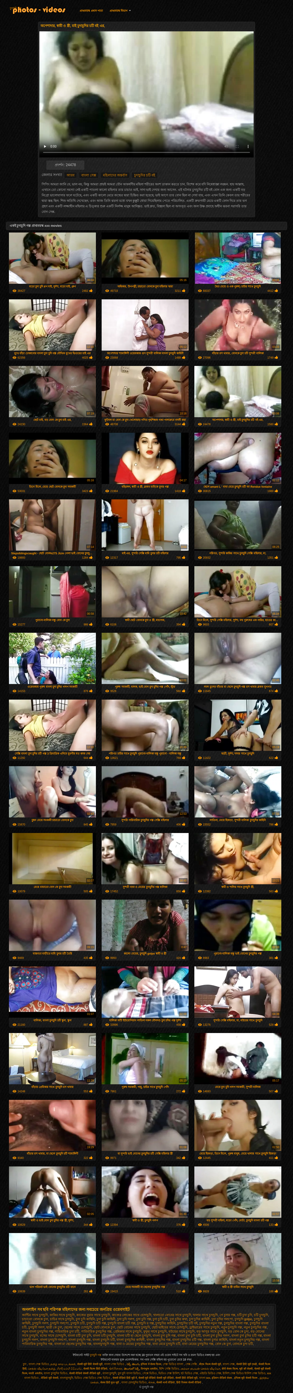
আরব (70, 175)
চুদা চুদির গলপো (222, 1319)
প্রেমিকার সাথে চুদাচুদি (127, 1331)
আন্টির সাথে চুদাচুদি (35, 1315)
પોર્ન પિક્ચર (115, 1368)
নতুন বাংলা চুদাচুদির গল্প (37, 1331)
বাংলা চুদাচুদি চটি (103, 1340)
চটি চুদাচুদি (261, 1315)
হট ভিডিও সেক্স (189, 1373)
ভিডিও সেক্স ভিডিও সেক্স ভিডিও (92, 1377)
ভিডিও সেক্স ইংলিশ (168, 1373)
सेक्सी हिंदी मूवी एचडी (246, 1364)
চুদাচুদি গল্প (15, 8)
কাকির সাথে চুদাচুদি (62, 1315)
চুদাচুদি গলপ (40, 1323)
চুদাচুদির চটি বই (144, 175)
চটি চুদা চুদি (244, 1315)
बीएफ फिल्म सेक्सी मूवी (210, 1364)
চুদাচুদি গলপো (59, 1323)
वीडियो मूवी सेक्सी (49, 1377)
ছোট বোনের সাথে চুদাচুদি (133, 1327)
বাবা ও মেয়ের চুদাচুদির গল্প (133, 1344)
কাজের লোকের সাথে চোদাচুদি (132, 1315)
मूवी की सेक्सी (246, 1368)
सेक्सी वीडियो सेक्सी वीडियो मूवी (85, 1373)
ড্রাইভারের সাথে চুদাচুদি (204, 1327)
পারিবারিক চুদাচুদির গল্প (96, 1331)
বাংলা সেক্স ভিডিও (39, 1364)
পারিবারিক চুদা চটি (67, 1331)
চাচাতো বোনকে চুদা (35, 1319)
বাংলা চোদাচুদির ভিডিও (134, 1382)
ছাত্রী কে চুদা (54, 1327)
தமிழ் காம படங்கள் (63, 1364)
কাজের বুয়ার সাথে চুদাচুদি (93, 1315)
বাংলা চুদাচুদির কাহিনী (131, 1340)
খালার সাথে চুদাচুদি (205, 1315)
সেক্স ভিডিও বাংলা (173, 1364)
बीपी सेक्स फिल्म (230, 1368)
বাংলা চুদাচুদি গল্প (79, 1340)
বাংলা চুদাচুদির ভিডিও (56, 1373)
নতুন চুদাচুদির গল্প (255, 1327)
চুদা (25, 1364)
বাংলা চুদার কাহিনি (215, 1340)
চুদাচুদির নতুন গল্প (210, 1323)
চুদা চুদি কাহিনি (85, 1319)
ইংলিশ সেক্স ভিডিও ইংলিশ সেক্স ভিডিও (244, 1373)
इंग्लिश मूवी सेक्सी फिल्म (246, 1377)
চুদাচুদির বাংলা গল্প (236, 1323)
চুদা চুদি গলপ (125, 1319)
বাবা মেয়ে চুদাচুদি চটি (166, 1344)
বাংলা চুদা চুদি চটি (189, 1335)
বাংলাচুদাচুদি (66, 1377)
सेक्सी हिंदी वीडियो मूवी (186, 1377)
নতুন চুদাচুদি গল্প (231, 1327)
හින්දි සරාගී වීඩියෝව (69, 1368)
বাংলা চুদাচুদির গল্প (158, 1340)
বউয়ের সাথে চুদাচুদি (181, 1331)
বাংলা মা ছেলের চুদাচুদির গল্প (73, 1344)
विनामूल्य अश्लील (149, 1368)
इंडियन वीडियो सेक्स (222, 1377)
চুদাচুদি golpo (243, 1319)
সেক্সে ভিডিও (149, 1373)
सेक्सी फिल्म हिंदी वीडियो (95, 1368)
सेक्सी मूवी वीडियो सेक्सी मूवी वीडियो (156, 1377)
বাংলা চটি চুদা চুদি (79, 1335)
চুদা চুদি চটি (160, 1319)
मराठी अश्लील (35, 1373)
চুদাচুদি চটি (78, 1323)
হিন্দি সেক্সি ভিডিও (169, 1368)
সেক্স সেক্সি (191, 1364)
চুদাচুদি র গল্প (145, 1323)
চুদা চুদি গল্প (143, 1319)
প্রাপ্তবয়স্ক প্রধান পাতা (91, 10)
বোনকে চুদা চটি (243, 1344)
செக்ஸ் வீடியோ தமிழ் (41, 1368)
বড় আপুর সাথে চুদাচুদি (211, 1331)
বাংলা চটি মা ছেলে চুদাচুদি (134, 1335)
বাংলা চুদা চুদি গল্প (164, 1335)
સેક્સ (151, 1382)
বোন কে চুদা (223, 1344)
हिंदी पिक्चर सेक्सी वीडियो (189, 1382)
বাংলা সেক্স (88, 175)
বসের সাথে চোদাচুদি (53, 1335)
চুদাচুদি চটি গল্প (96, 1323)
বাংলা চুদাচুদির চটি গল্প (187, 1340)
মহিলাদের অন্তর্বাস (115, 175)
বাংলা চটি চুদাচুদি (104, 1335)
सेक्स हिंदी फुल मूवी (110, 1382)
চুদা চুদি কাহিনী (106, 1319)
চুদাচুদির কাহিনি (165, 1323)
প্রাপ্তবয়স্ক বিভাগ (119, 10)
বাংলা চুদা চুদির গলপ (216, 1335)
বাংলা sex (204, 1377)
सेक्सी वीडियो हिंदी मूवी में (125, 1377)
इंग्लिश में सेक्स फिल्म (151, 1364)
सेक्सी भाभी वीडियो (165, 1382)
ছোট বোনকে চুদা (104, 1327)
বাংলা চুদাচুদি (109, 1373)
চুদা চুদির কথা (178, 1319)
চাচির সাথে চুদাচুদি (62, 1319)
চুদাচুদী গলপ (36, 1327)
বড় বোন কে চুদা (238, 1331)
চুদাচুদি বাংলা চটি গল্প (121, 1323)
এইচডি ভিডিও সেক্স (210, 1373)
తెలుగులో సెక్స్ (131, 1368)
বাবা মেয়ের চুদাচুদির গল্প (197, 1344)
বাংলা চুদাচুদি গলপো (53, 1340)
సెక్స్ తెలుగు (133, 1364)
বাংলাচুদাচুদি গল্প (103, 1344)
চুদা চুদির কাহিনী (199, 1319)
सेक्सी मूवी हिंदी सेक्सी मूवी (90, 1364)
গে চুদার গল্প (227, 1315)
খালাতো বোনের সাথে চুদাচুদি (172, 1315)
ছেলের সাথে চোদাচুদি (78, 1327)
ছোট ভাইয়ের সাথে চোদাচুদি (170, 1327)
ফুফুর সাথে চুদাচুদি (155, 1331)
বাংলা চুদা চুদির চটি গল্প (246, 1335)
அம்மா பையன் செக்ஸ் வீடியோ (200, 1368)
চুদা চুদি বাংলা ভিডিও (129, 1373)
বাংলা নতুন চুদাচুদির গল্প (244, 1340)
